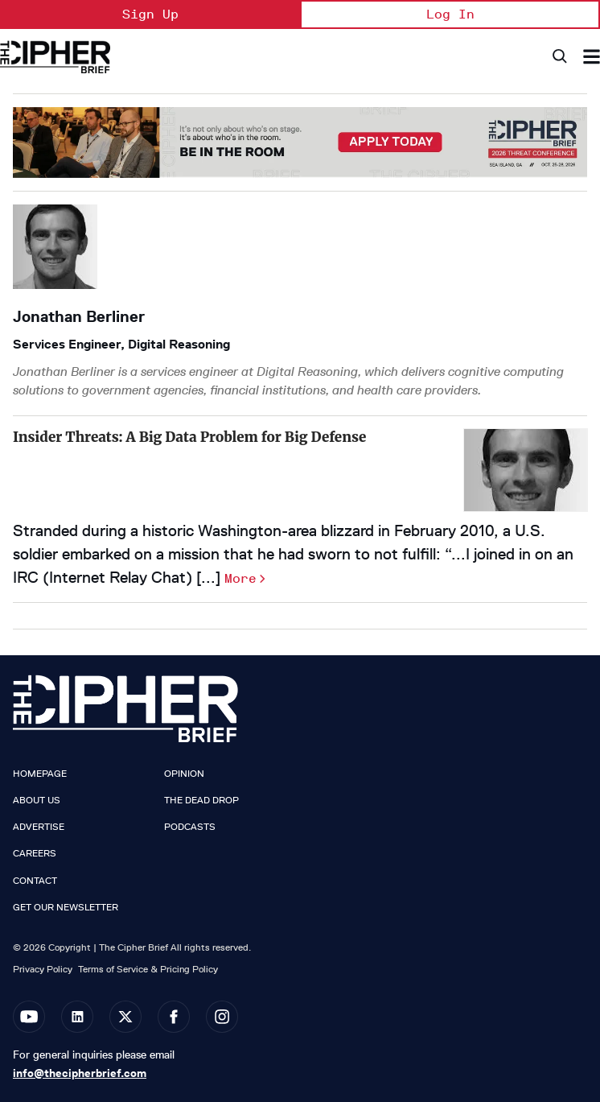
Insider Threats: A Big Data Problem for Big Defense (189, 437)
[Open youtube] (29, 1017)
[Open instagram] (222, 1017)
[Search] (558, 56)
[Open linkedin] (77, 1017)
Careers (34, 853)
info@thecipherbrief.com (79, 1073)
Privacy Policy (42, 969)
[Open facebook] (174, 1017)
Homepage (40, 773)
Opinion (184, 773)
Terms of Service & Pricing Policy (148, 969)
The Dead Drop (201, 800)
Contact (35, 880)
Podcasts (190, 826)
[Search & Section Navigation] (591, 56)
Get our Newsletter (65, 907)
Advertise (38, 826)
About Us (36, 800)
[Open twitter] (125, 1017)
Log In (450, 14)
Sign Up (150, 14)
